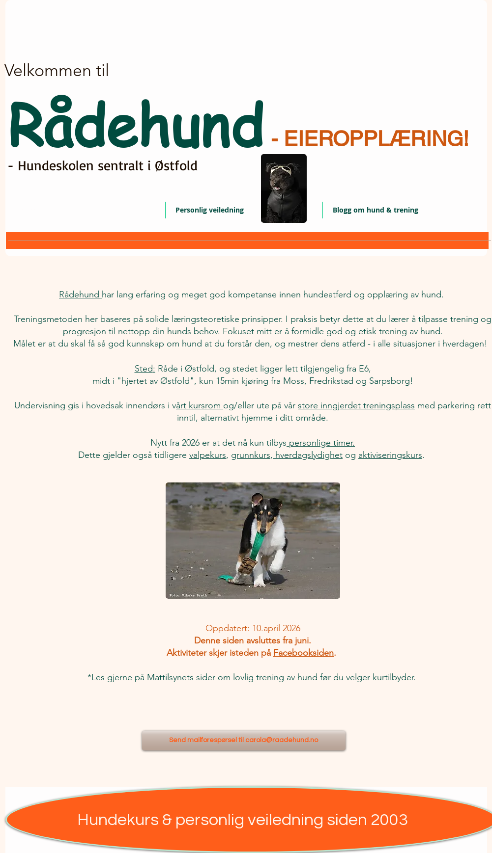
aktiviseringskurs (390, 455)
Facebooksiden (303, 652)
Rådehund (80, 294)
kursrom (205, 405)
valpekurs (207, 455)
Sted (144, 368)
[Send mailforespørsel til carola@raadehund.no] (244, 740)
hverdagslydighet (308, 455)
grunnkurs (250, 455)
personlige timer (320, 442)
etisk (367, 331)
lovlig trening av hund (276, 677)
